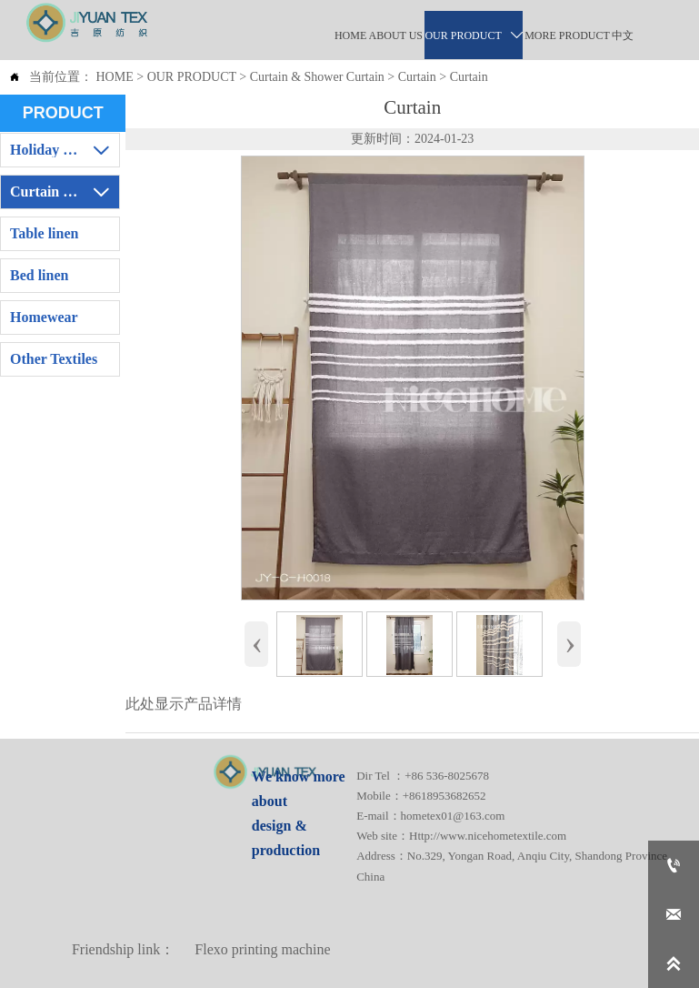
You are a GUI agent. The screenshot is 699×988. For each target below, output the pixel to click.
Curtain (417, 77)
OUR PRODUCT (191, 77)
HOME (115, 77)
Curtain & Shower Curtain (317, 77)
